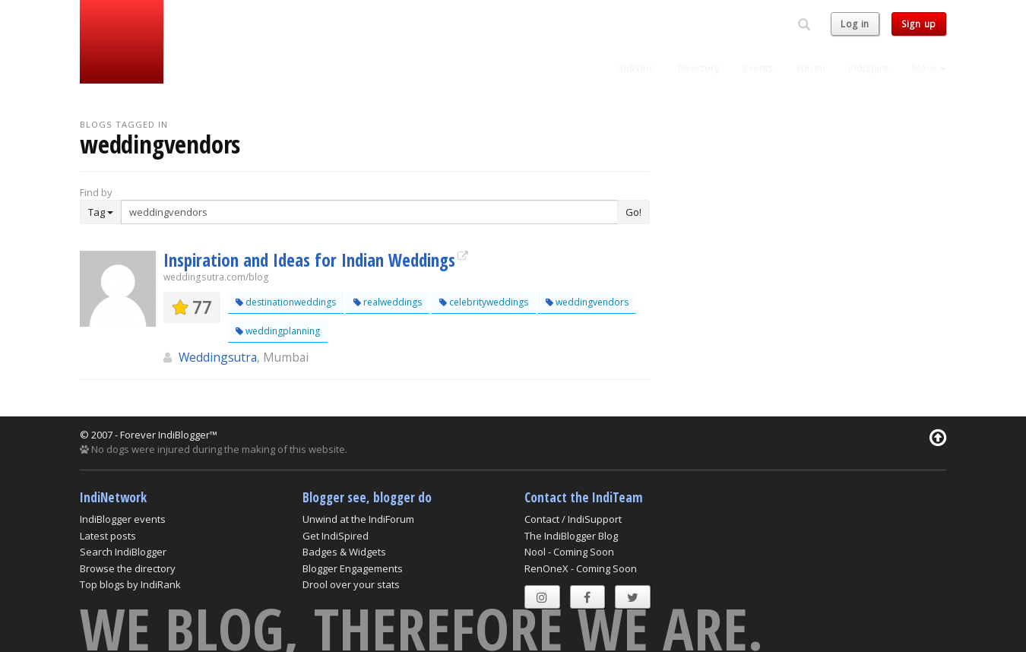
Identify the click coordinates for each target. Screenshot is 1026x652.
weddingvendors (587, 302)
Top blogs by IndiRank (130, 584)
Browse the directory (128, 568)
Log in (855, 23)
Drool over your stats (351, 584)
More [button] (929, 67)
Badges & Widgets (344, 552)
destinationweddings (286, 302)
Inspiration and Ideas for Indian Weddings (309, 260)
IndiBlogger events (123, 519)
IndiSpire (868, 67)
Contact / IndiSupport (573, 519)
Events (758, 67)
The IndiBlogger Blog (571, 536)
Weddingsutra (218, 357)
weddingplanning (278, 330)
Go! (633, 212)
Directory (699, 67)
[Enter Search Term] (369, 212)
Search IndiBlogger (123, 552)
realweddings (387, 302)
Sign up (918, 23)
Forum (810, 67)
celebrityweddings (483, 302)
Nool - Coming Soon (569, 552)
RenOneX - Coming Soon (580, 568)
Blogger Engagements (352, 568)
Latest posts (108, 536)
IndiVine (636, 67)
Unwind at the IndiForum (358, 519)
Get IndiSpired (335, 536)
